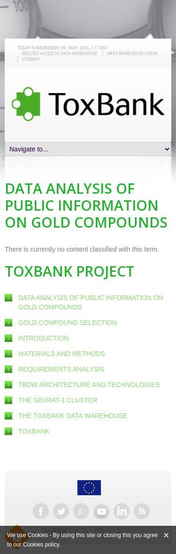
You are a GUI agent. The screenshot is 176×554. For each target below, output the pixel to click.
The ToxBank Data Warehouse (72, 415)
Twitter (61, 511)
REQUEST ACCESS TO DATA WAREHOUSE (59, 53)
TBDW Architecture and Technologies (89, 384)
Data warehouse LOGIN (132, 53)
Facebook (41, 511)
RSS (142, 511)
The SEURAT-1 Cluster (58, 400)
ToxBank (34, 431)
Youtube (101, 511)
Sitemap (30, 59)
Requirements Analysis (61, 369)
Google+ (81, 511)
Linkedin (122, 511)
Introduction (43, 338)
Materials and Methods (61, 353)
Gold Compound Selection (67, 322)
